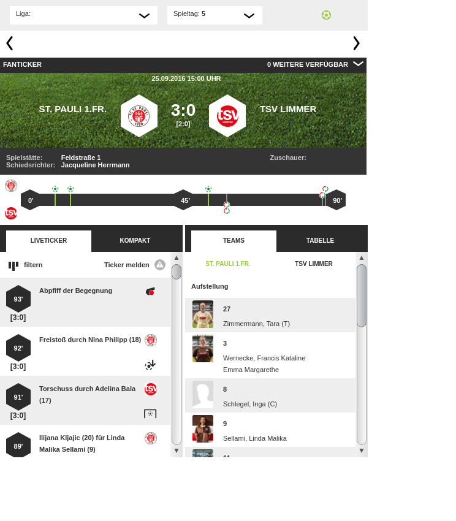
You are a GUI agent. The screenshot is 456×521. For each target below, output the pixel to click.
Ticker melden (134, 264)
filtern (33, 264)
